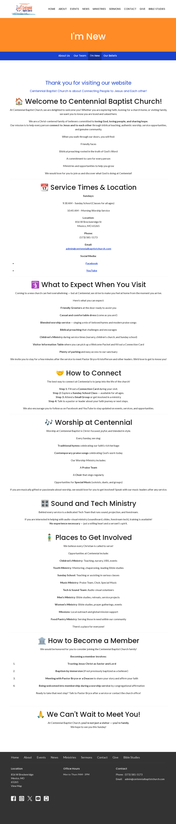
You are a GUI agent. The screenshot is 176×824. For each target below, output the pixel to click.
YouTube (91, 270)
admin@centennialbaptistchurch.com (88, 248)
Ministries (99, 9)
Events (74, 9)
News (85, 9)
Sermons (115, 9)
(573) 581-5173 (134, 774)
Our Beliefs (110, 55)
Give (142, 9)
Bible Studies (157, 9)
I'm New (95, 55)
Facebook (92, 263)
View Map (16, 785)
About (63, 9)
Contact (130, 9)
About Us (64, 55)
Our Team (80, 55)
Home (51, 9)
